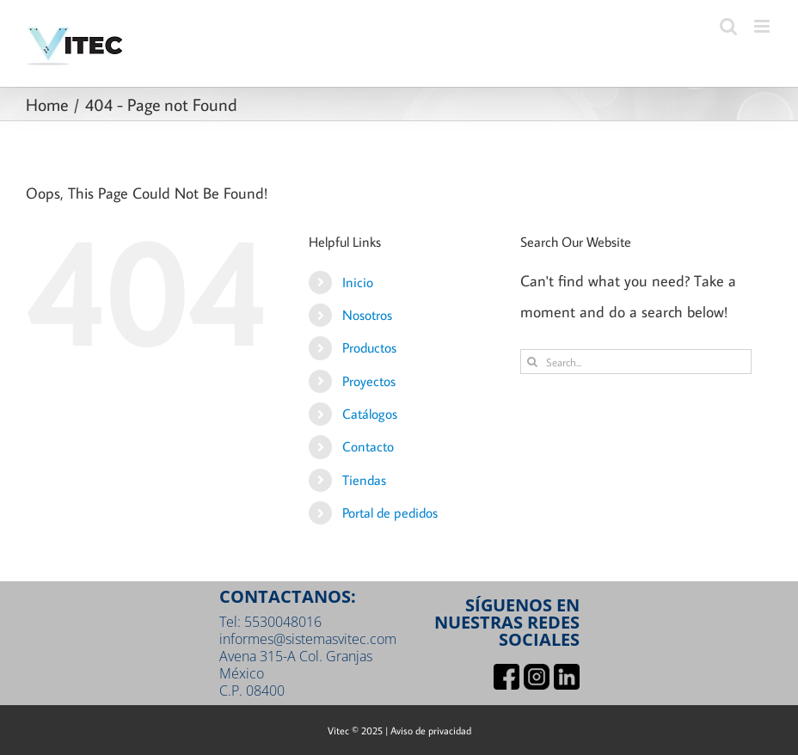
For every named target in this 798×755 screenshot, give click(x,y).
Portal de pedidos (390, 512)
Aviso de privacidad (430, 730)
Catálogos (369, 413)
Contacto (368, 446)
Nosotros (367, 314)
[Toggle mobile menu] (763, 26)
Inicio (357, 282)
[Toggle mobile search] (728, 26)
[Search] (532, 361)
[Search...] (636, 361)
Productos (369, 347)
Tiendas (364, 479)
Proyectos (369, 381)
